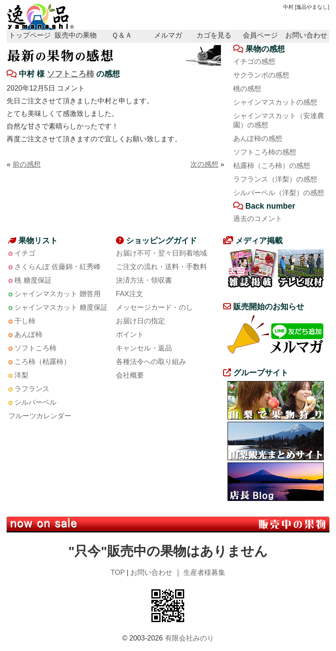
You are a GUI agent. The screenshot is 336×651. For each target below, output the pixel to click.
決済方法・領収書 (144, 280)
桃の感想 (247, 88)
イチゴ (24, 253)
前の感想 (27, 164)
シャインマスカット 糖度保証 (60, 307)
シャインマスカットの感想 (275, 102)
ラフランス (31, 388)
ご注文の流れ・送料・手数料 (161, 266)
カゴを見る (213, 35)
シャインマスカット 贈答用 (57, 294)
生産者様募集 (204, 572)
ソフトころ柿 (70, 74)
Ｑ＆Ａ (122, 35)
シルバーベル (35, 402)
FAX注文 (129, 294)
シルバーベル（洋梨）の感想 (278, 192)
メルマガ (168, 35)
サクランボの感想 (261, 75)
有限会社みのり (189, 638)
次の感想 (204, 164)
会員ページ (260, 35)
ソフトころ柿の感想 (264, 152)
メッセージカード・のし (154, 307)
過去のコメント (257, 218)
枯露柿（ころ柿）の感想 (271, 165)
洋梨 (21, 375)
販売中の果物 (76, 35)
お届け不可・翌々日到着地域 (161, 253)
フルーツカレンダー (39, 416)
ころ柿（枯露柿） (42, 361)
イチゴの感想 (254, 61)
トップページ (30, 35)
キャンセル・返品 (144, 348)
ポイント (130, 334)
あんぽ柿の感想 (257, 138)
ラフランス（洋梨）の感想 (275, 179)
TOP (118, 572)
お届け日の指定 (140, 321)
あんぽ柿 (28, 334)
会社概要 (130, 375)
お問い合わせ (306, 35)
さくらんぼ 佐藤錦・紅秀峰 (57, 266)
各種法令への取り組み (151, 361)
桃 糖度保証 (32, 280)
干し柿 (24, 321)
